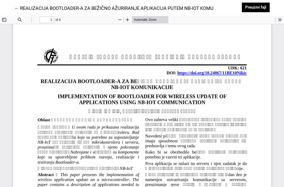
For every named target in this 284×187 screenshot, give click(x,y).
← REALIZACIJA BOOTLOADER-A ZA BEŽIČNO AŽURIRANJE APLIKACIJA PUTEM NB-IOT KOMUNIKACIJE (124, 8)
